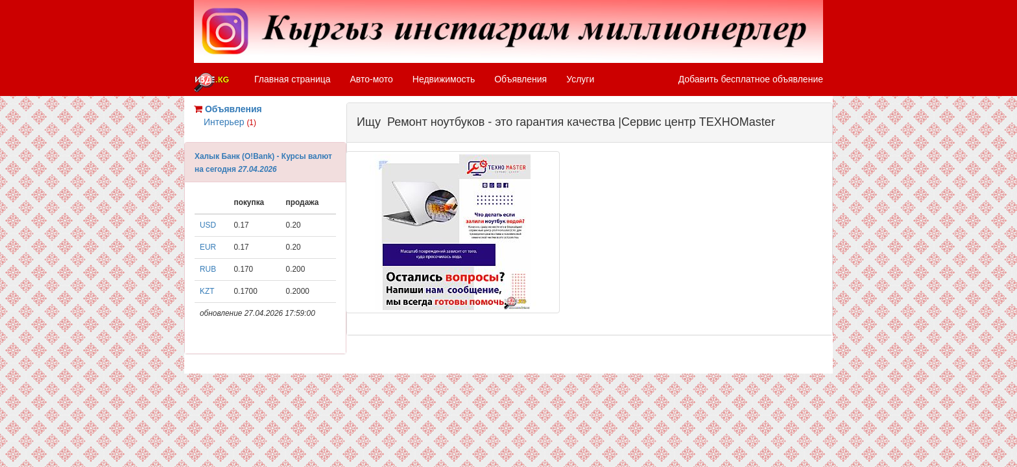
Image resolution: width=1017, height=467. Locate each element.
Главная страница (292, 79)
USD (208, 225)
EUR (208, 247)
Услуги (580, 79)
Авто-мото (371, 79)
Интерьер (230, 122)
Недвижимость (444, 79)
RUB (208, 269)
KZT (207, 291)
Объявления (520, 79)
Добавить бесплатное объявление (750, 79)
